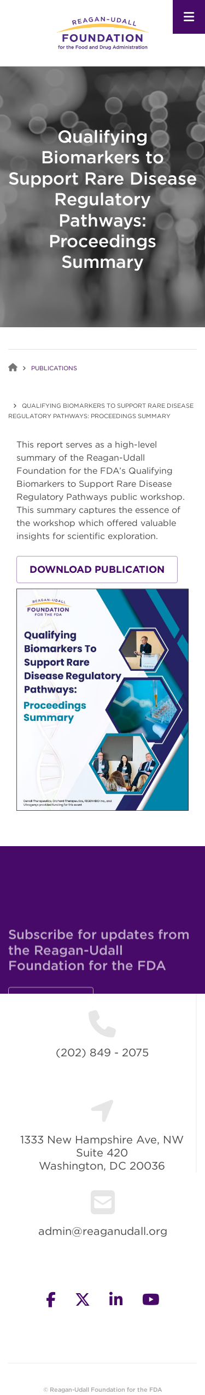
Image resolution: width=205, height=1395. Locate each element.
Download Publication (97, 569)
